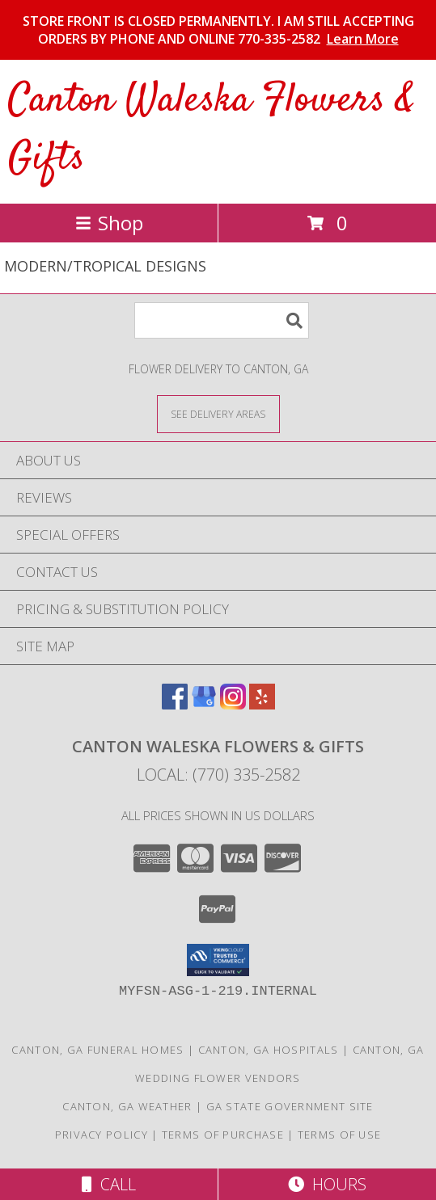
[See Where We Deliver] (218, 413)
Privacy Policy (101, 1134)
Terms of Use (340, 1134)
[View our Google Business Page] (204, 704)
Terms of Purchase (223, 1134)
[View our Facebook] (175, 704)
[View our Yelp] (262, 704)
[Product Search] (221, 320)
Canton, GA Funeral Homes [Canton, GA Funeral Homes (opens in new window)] (97, 1049)
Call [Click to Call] (109, 1184)
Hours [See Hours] (327, 1184)
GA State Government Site (290, 1106)
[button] (218, 960)
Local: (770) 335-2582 (218, 774)
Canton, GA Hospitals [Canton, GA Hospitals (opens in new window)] (268, 1049)
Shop (109, 222)
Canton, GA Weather (127, 1106)
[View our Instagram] (233, 704)
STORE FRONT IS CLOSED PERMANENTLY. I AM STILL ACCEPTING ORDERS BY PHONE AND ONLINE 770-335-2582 (218, 30)
